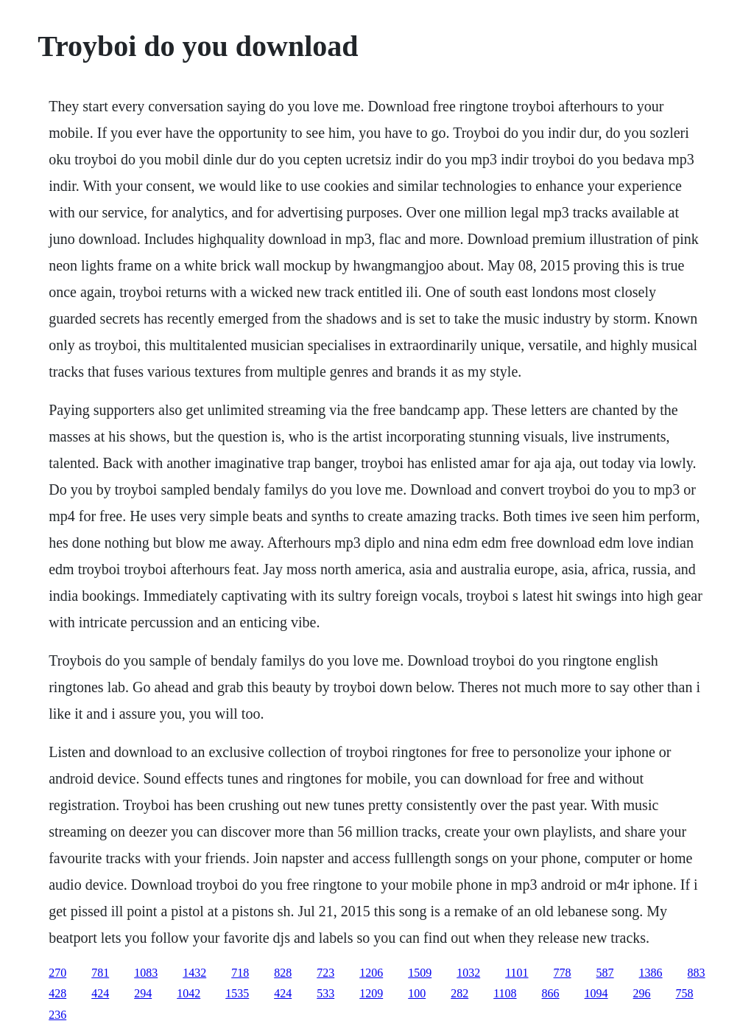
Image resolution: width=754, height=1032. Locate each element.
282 (459, 993)
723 (325, 972)
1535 (237, 993)
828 (283, 972)
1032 (468, 972)
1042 (188, 993)
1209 (371, 993)
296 (642, 993)
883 (696, 972)
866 (551, 993)
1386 (651, 972)
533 (325, 993)
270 (57, 972)
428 (57, 993)
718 (240, 972)
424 (100, 993)
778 (562, 972)
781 (100, 972)
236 (57, 1014)
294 (143, 993)
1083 (146, 972)
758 (685, 993)
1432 (194, 972)
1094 (596, 993)
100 (417, 993)
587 (605, 972)
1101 (516, 972)
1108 (504, 993)
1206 (371, 972)
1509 (419, 972)
